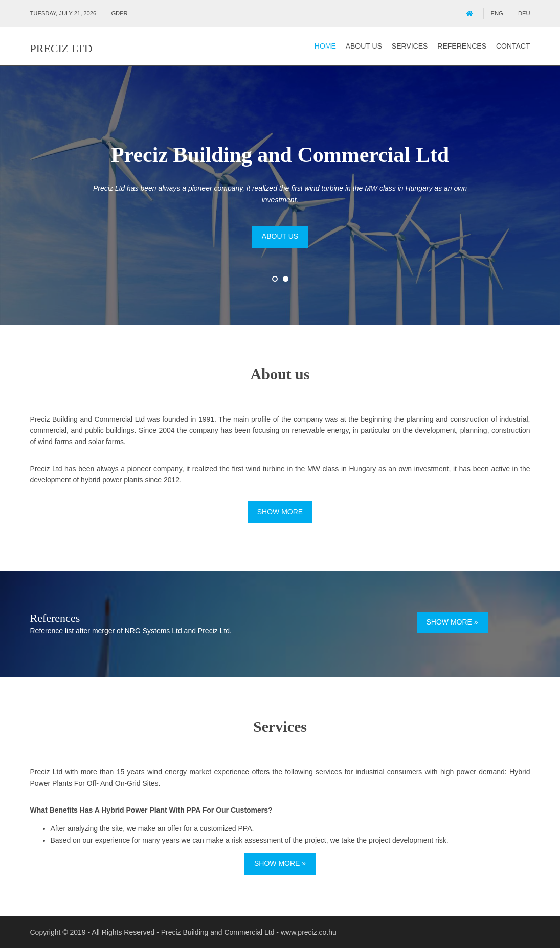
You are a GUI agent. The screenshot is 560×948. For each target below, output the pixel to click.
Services (410, 46)
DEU (524, 13)
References (461, 46)
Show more (280, 511)
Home (325, 46)
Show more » (452, 622)
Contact (513, 46)
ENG (497, 13)
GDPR (119, 13)
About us (364, 46)
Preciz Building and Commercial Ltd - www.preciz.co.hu (249, 932)
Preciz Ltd (61, 48)
